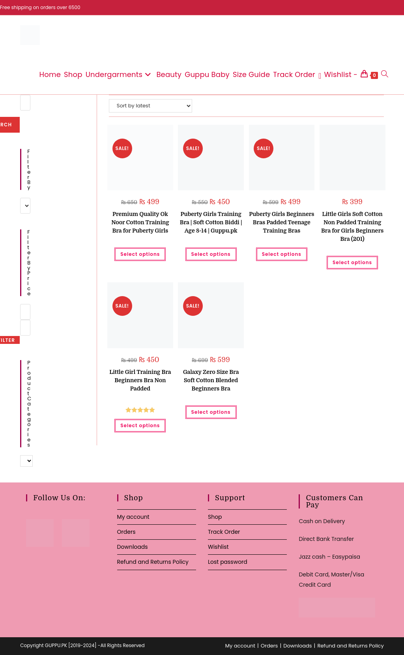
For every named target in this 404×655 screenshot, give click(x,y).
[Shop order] (150, 106)
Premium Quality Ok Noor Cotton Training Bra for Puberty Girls (140, 222)
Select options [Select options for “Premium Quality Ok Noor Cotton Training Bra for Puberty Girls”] (140, 254)
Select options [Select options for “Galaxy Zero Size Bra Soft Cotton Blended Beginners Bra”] (211, 412)
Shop (215, 517)
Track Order (224, 532)
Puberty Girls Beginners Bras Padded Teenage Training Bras (281, 222)
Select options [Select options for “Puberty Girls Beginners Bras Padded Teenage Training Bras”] (281, 254)
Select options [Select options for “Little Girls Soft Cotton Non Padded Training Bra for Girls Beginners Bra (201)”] (352, 262)
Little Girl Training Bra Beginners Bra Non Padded (140, 380)
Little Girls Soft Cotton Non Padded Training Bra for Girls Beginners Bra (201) (352, 226)
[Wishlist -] (338, 74)
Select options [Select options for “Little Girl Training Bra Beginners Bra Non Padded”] (140, 425)
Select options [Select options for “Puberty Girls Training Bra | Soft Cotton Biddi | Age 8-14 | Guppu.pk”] (211, 254)
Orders (126, 532)
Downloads (132, 547)
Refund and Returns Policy (153, 562)
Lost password (227, 562)
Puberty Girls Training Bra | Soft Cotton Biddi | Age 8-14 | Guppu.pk (211, 222)
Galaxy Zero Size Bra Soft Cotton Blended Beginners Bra (211, 380)
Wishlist (218, 547)
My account (133, 517)
